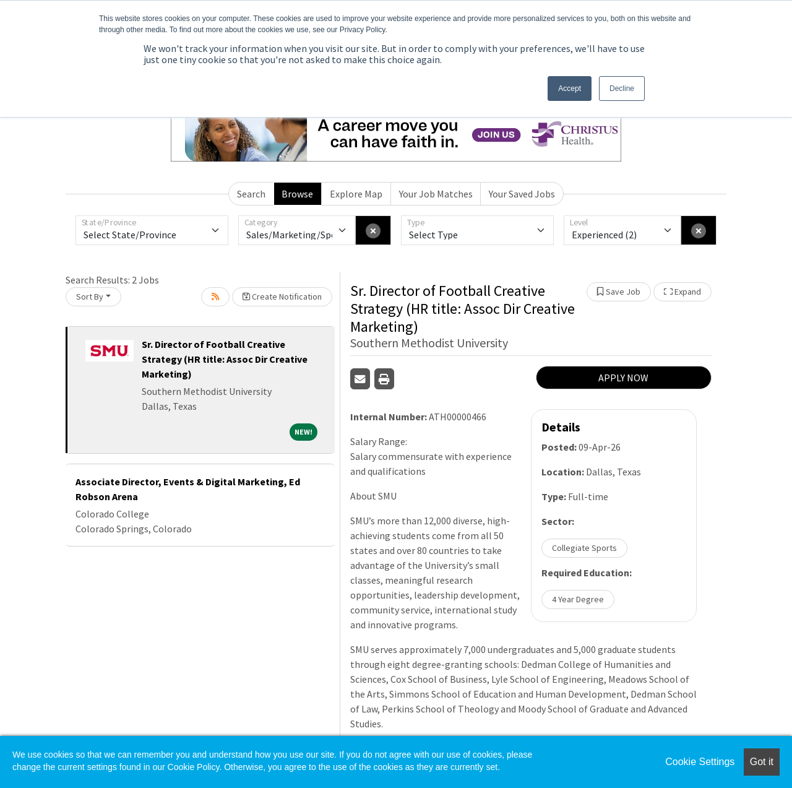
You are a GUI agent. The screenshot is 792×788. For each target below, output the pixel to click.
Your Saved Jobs (522, 194)
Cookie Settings (699, 761)
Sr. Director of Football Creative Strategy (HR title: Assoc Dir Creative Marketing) (225, 359)
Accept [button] (569, 88)
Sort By (89, 296)
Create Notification (282, 296)
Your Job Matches (436, 194)
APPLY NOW (623, 377)
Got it (761, 761)
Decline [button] (621, 88)
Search (251, 194)
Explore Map (356, 194)
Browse (297, 194)
